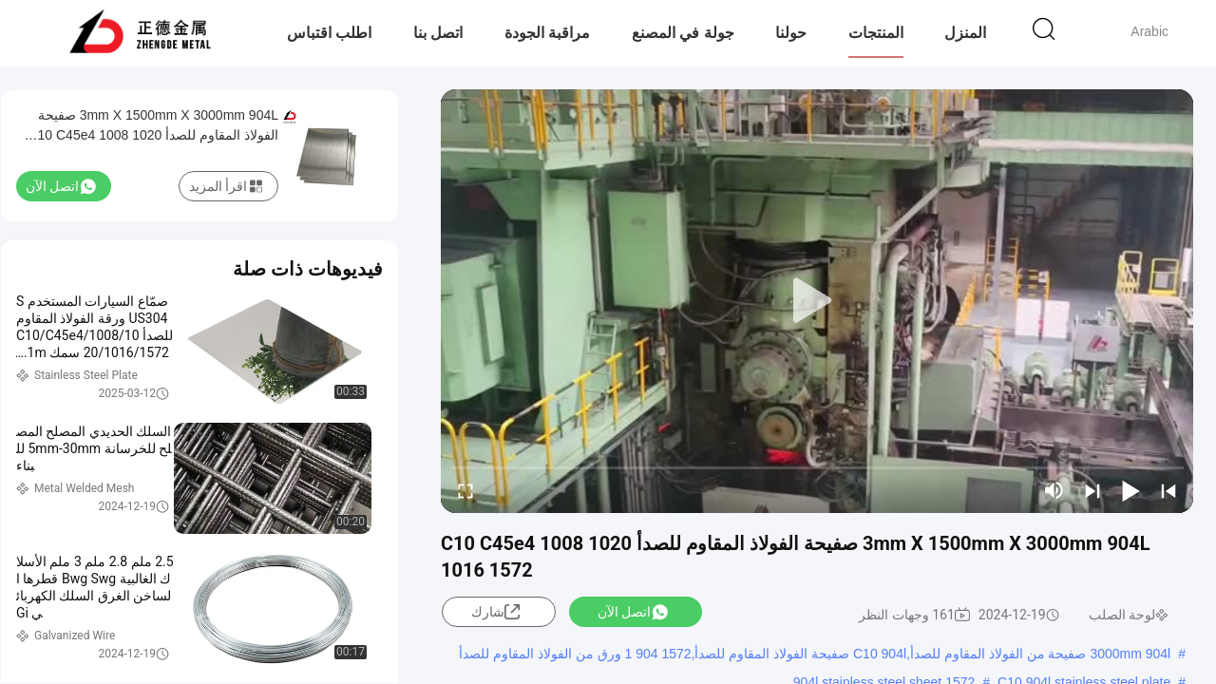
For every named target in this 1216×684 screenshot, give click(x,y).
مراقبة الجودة (547, 33)
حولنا (791, 33)
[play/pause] (1131, 490)
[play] (817, 301)
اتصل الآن (633, 611)
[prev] (1169, 490)
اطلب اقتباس (329, 33)
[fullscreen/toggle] (465, 490)
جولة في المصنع (683, 33)
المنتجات (875, 33)
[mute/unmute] (1055, 490)
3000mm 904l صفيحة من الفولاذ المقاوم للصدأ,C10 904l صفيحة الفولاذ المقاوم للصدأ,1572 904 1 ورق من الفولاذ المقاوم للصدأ (814, 653)
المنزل (965, 33)
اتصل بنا (438, 33)
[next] (1093, 490)
